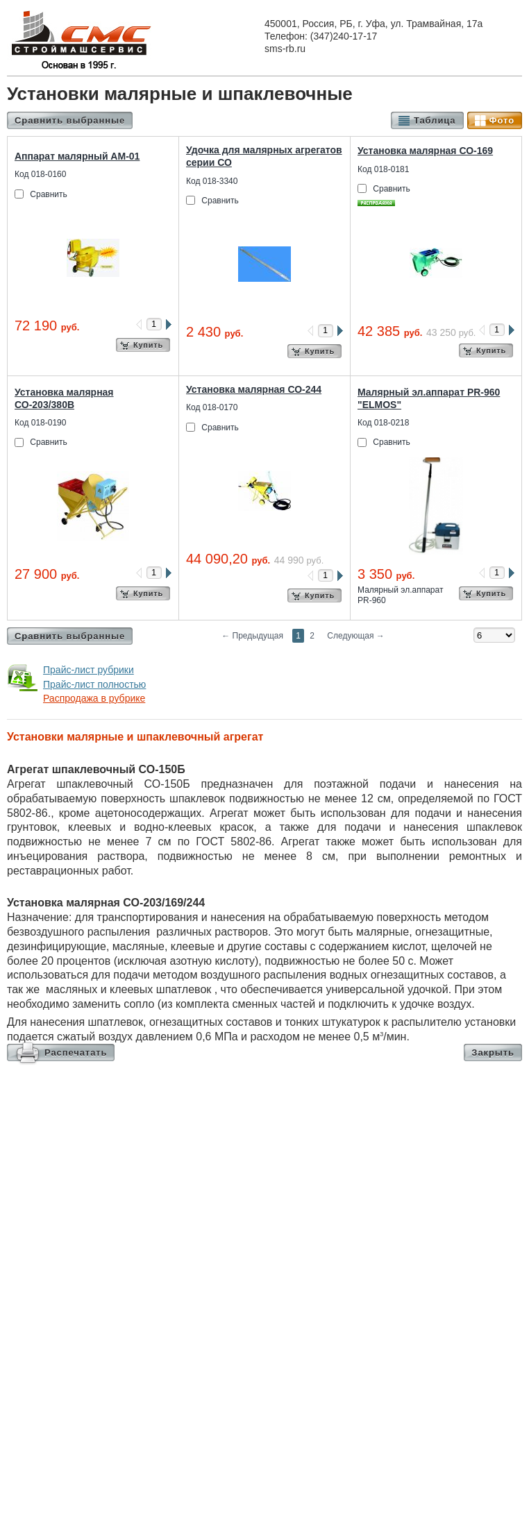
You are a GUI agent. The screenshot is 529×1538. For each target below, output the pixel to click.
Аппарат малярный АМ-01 (77, 156)
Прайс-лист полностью (94, 684)
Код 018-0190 (40, 423)
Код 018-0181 (383, 169)
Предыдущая (252, 636)
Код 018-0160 (40, 174)
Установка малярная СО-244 (253, 389)
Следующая (355, 636)
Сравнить (48, 194)
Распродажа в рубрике (94, 698)
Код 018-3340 (211, 181)
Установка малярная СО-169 (425, 150)
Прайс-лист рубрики (88, 669)
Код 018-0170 (211, 407)
